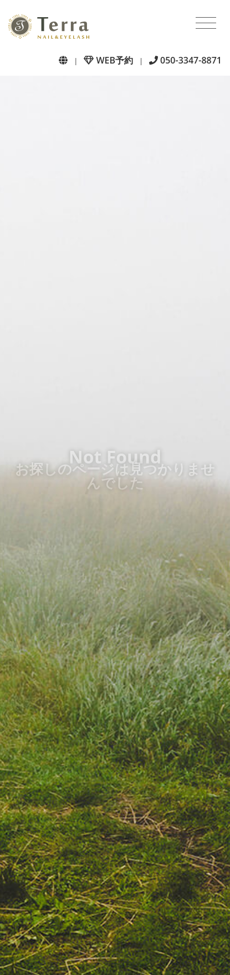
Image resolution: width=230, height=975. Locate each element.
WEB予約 (108, 60)
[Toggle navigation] (206, 23)
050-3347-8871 (185, 60)
